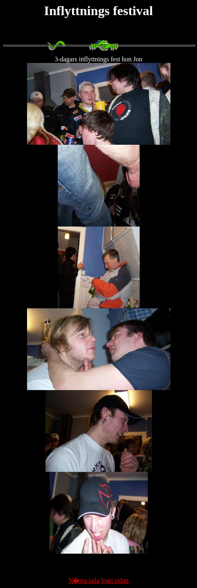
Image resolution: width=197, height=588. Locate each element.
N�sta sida (83, 580)
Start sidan (115, 580)
